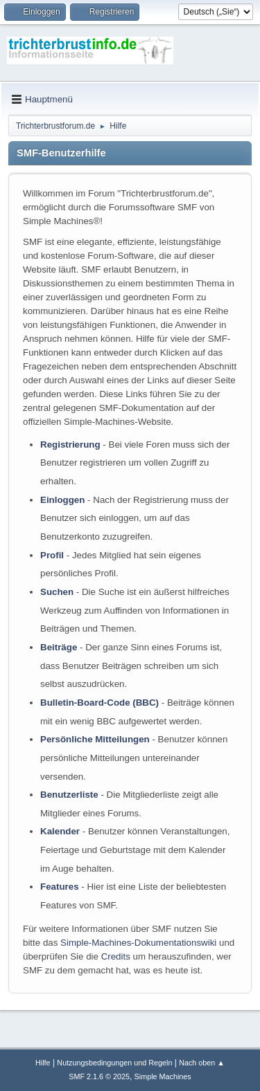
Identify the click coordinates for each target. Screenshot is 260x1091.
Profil (52, 555)
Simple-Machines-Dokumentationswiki (138, 942)
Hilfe (43, 1062)
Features (59, 886)
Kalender (60, 831)
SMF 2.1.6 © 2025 (99, 1076)
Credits (115, 956)
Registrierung (70, 444)
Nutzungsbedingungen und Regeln (114, 1062)
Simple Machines (163, 1076)
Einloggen (62, 500)
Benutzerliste (69, 794)
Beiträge (58, 647)
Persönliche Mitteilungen (95, 739)
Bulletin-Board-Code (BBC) (99, 702)
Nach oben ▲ (202, 1062)
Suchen (56, 592)
